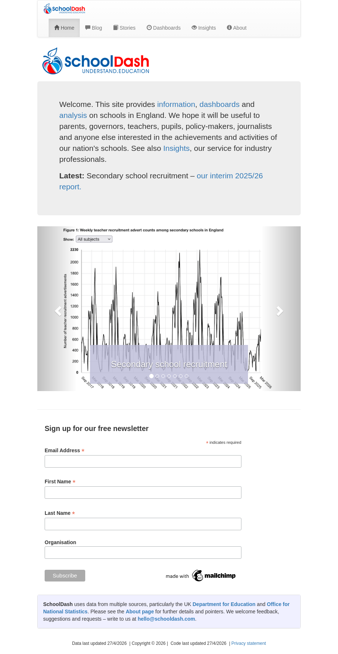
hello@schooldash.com (166, 619)
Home (64, 28)
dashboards (219, 104)
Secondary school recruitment (169, 364)
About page (140, 611)
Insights (204, 28)
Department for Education (223, 604)
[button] (57, 308)
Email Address (64, 450)
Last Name (60, 513)
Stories (124, 28)
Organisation (60, 542)
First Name (60, 481)
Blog (93, 28)
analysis (73, 115)
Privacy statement (249, 643)
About (237, 28)
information (176, 104)
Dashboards (164, 28)
